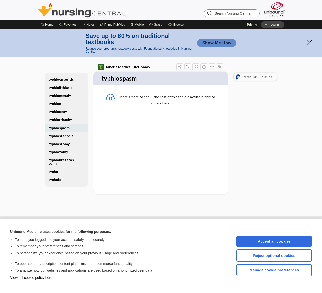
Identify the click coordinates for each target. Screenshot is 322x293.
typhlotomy (58, 152)
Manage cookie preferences (274, 270)
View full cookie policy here (31, 278)
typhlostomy (59, 144)
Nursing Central (101, 10)
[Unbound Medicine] (274, 9)
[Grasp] (156, 24)
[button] (176, 24)
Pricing (252, 24)
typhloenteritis (61, 79)
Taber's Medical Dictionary (124, 67)
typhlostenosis (60, 136)
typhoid (54, 179)
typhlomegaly (59, 95)
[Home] (47, 24)
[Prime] (112, 24)
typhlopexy (57, 111)
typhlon (54, 103)
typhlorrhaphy (60, 119)
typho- (54, 171)
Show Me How (216, 43)
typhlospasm (59, 127)
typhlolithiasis (60, 87)
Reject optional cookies (274, 255)
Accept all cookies (274, 241)
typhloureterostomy (61, 161)
